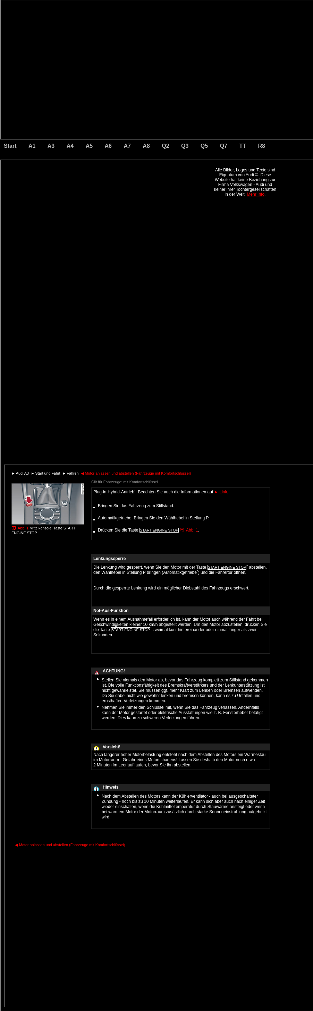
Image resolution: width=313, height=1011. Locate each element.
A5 (89, 146)
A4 (70, 146)
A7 (127, 146)
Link (220, 492)
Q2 (165, 146)
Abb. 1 (23, 528)
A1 (31, 146)
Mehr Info (255, 194)
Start (10, 146)
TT (242, 146)
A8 (146, 146)
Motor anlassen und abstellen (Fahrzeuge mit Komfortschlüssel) (136, 473)
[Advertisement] (108, 189)
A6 (108, 146)
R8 (261, 146)
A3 (51, 146)
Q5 (204, 146)
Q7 (223, 146)
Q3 (184, 146)
